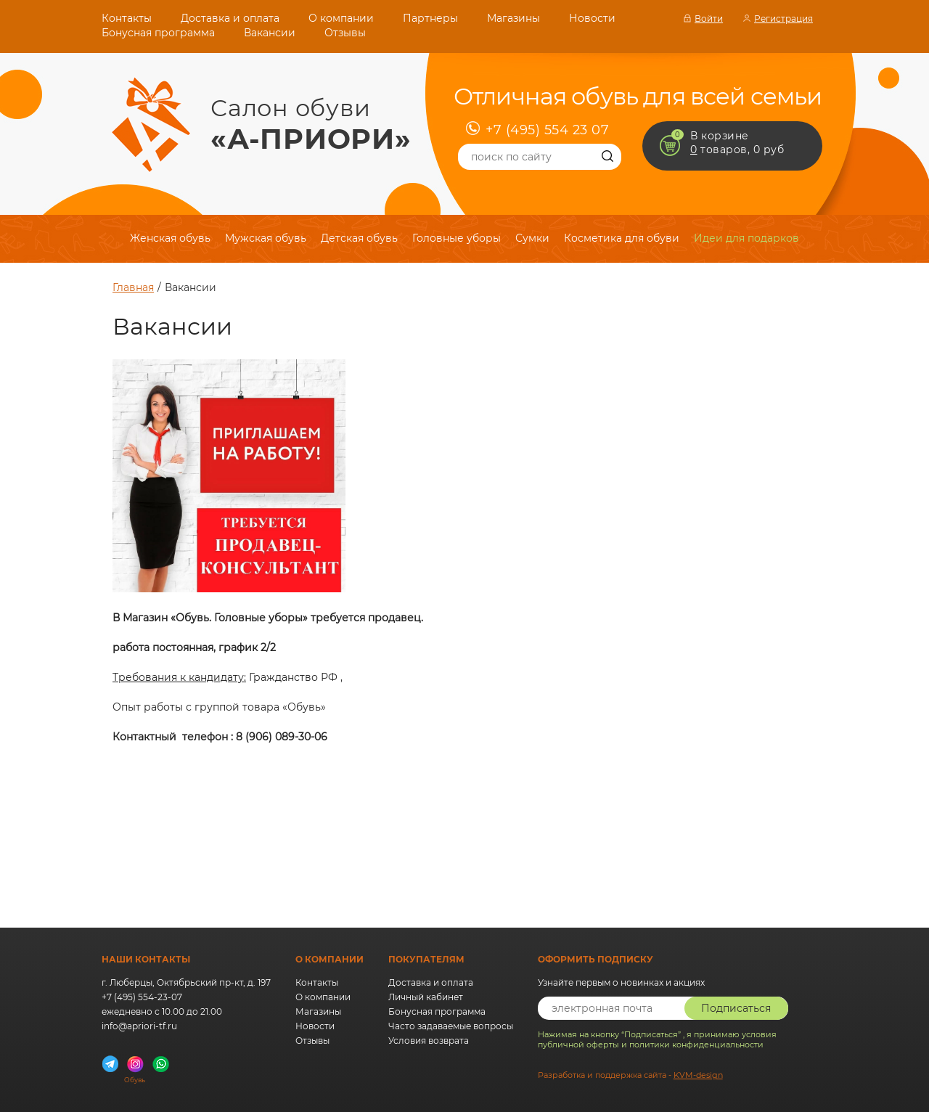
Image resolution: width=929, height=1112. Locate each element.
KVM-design (698, 1075)
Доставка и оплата (230, 18)
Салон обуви (311, 125)
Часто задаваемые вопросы (450, 1026)
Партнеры (430, 18)
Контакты (127, 18)
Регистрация (783, 18)
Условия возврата (428, 1040)
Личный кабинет (425, 997)
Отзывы (345, 32)
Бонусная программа (158, 32)
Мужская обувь (265, 238)
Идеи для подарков (746, 238)
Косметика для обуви (621, 238)
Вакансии (269, 32)
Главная (133, 287)
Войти (709, 18)
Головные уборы (456, 238)
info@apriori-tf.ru (139, 1026)
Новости (592, 18)
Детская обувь (359, 238)
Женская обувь (170, 238)
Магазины (513, 18)
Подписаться (736, 1008)
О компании (341, 18)
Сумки (532, 238)
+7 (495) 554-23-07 (142, 997)
